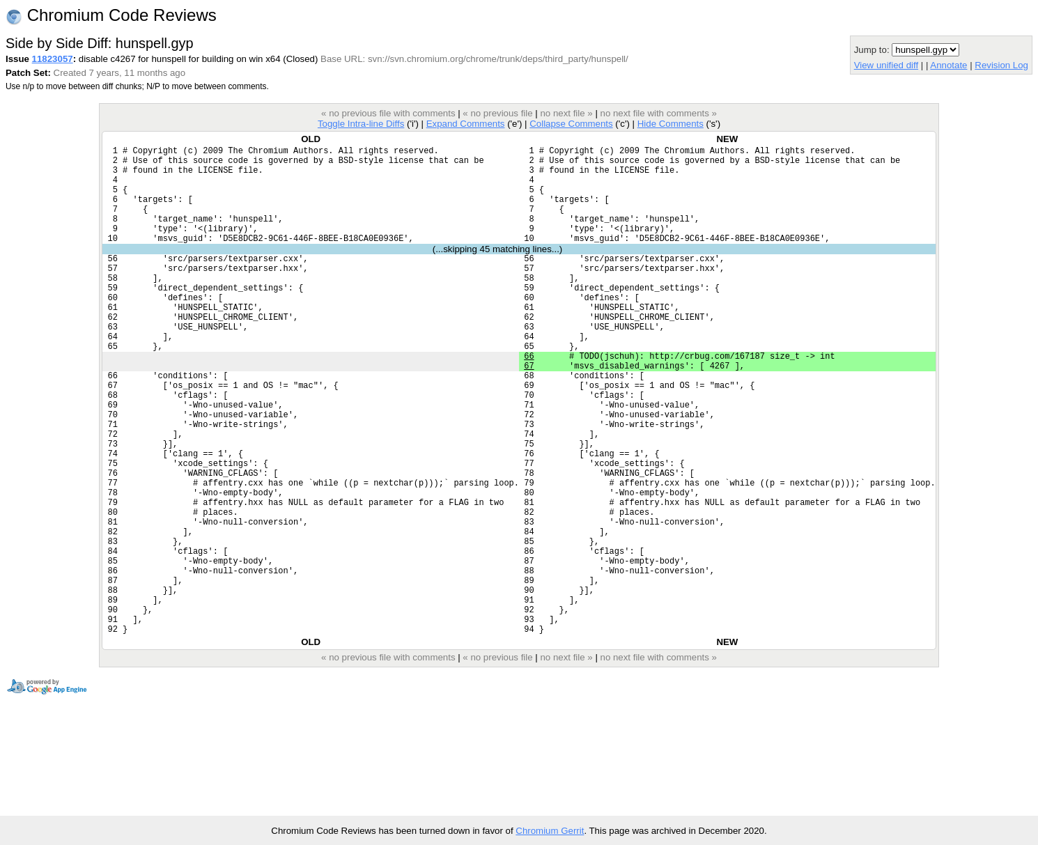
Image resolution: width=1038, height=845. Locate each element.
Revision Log (1001, 65)
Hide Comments (670, 123)
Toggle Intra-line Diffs (361, 123)
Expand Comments (465, 123)
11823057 (52, 59)
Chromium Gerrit (550, 830)
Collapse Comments (570, 123)
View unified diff (886, 65)
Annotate (948, 65)
